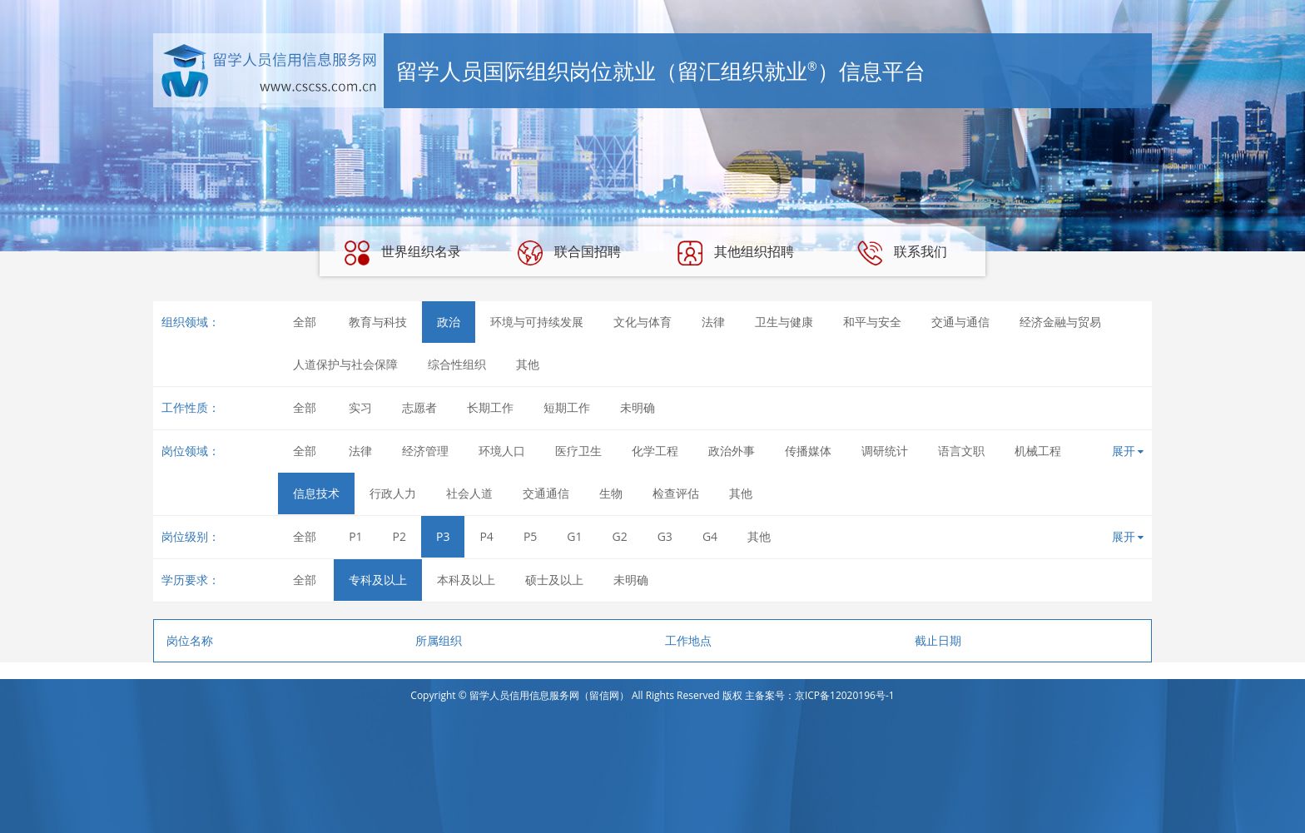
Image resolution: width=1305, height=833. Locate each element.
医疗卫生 (578, 451)
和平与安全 (872, 322)
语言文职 (961, 451)
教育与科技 (378, 322)
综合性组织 (457, 364)
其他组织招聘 (735, 252)
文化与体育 (642, 322)
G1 (574, 536)
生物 (611, 493)
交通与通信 (960, 322)
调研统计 (884, 451)
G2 (620, 536)
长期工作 (490, 407)
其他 (527, 364)
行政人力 (393, 493)
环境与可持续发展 (536, 322)
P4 (486, 536)
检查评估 (675, 493)
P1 (355, 536)
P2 (399, 536)
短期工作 (566, 407)
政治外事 (731, 451)
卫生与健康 (784, 322)
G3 (664, 536)
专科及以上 (378, 580)
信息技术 (316, 493)
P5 (530, 536)
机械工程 (1038, 451)
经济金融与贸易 (1060, 322)
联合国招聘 (569, 252)
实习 (360, 407)
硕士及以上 (554, 580)
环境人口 (502, 451)
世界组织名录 (403, 252)
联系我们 (902, 252)
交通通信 (546, 493)
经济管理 (425, 451)
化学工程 (655, 451)
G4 (709, 536)
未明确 (637, 407)
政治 (448, 322)
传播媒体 (808, 451)
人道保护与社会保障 (345, 364)
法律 (713, 322)
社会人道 (469, 493)
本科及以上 (466, 580)
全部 (304, 322)
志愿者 (419, 407)
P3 (442, 536)
